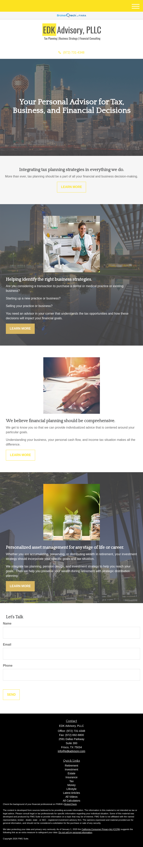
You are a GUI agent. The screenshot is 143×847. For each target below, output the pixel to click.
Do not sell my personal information (75, 832)
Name (7, 623)
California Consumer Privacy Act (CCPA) (101, 829)
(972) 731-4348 (71, 52)
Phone (7, 665)
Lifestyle (71, 789)
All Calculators (71, 800)
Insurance (71, 777)
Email (7, 644)
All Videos (71, 796)
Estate (71, 773)
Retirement (71, 765)
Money (71, 785)
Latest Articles (71, 792)
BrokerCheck (70, 804)
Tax (71, 781)
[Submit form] (11, 694)
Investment (71, 769)
